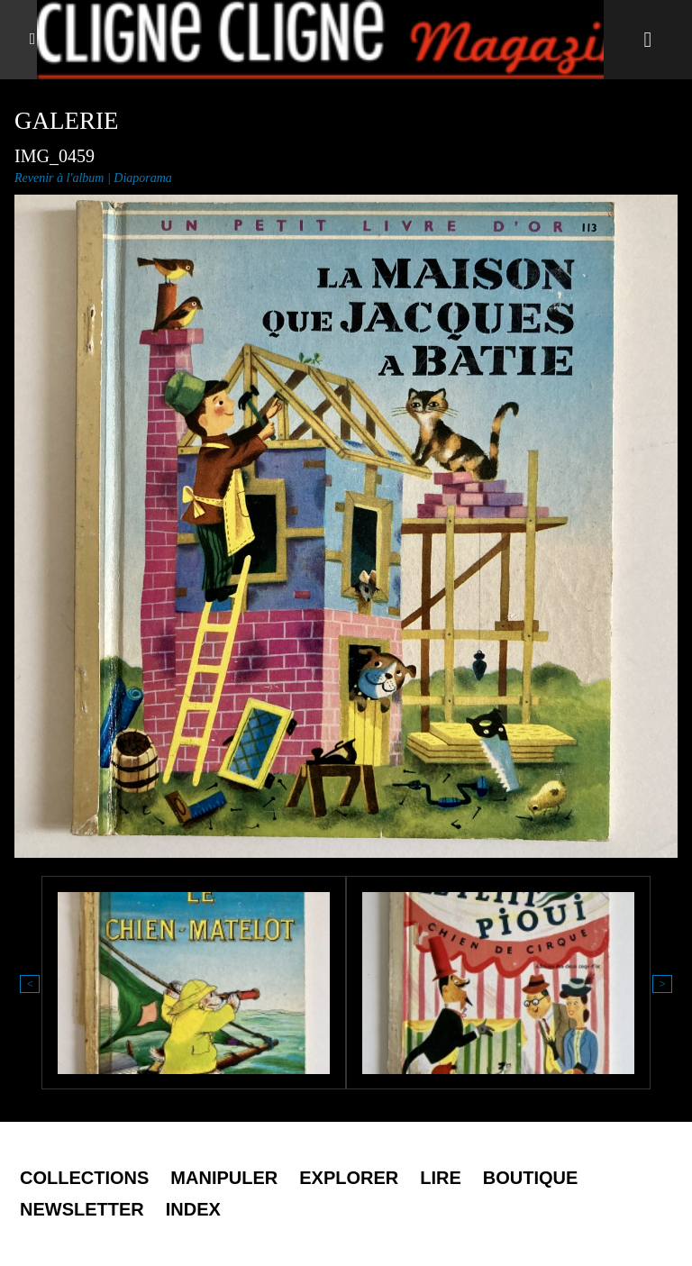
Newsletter (82, 1209)
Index (193, 1209)
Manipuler (224, 1178)
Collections (84, 1178)
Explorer (348, 1178)
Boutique (530, 1178)
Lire (440, 1178)
